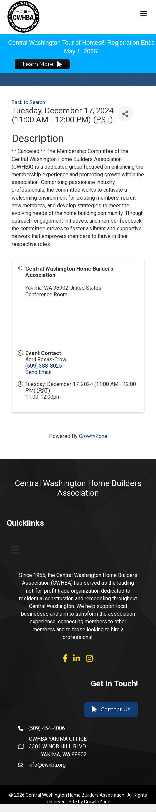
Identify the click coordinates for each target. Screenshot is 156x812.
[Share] (125, 113)
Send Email (38, 372)
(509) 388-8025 (43, 366)
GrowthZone (93, 436)
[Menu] (15, 549)
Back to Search (28, 102)
